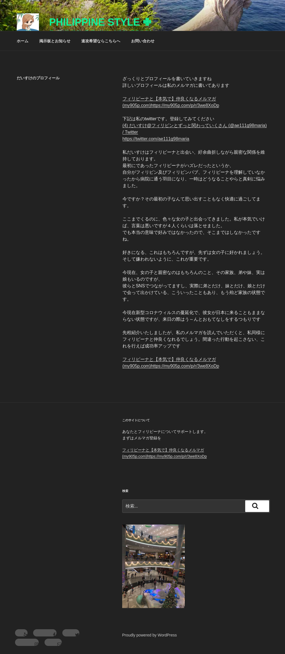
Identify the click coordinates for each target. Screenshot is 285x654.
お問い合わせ (142, 41)
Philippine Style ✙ (100, 22)
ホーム (22, 41)
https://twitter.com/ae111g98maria (155, 138)
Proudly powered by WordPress (149, 635)
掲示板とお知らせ (54, 41)
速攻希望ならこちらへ (100, 41)
